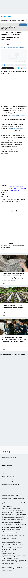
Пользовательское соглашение (8, 476)
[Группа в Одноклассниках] (5, 451)
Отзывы (3, 470)
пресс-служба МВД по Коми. (16, 115)
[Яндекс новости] (20, 65)
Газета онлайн (4, 20)
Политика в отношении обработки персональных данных (14, 481)
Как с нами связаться (6, 468)
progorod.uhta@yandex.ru (7, 508)
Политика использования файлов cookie (10, 484)
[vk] (12, 211)
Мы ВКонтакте (20, 20)
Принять (23, 24)
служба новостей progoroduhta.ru (12, 47)
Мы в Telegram (12, 20)
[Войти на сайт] (25, 16)
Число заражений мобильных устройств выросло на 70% (14, 248)
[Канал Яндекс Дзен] (7, 68)
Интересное (4, 489)
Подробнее (11, 563)
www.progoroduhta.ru (13, 495)
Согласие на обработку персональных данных (11, 479)
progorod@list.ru (9, 506)
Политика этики (5, 462)
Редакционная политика (7, 465)
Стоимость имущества (15, 128)
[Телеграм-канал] (20, 68)
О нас (3, 473)
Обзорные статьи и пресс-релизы (9, 457)
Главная (3, 487)
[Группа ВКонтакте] (7, 65)
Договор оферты (5, 460)
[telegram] (16, 211)
